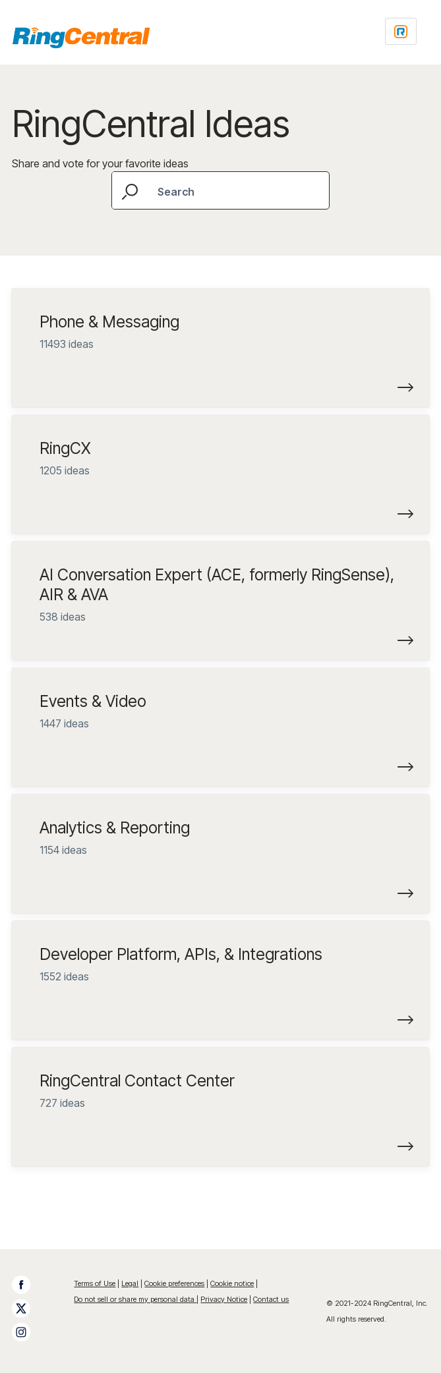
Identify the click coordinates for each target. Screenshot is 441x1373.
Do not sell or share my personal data (135, 1299)
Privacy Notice (223, 1299)
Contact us (271, 1299)
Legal (129, 1283)
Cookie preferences (174, 1283)
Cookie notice (232, 1283)
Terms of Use (94, 1283)
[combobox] (220, 190)
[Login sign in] (401, 31)
